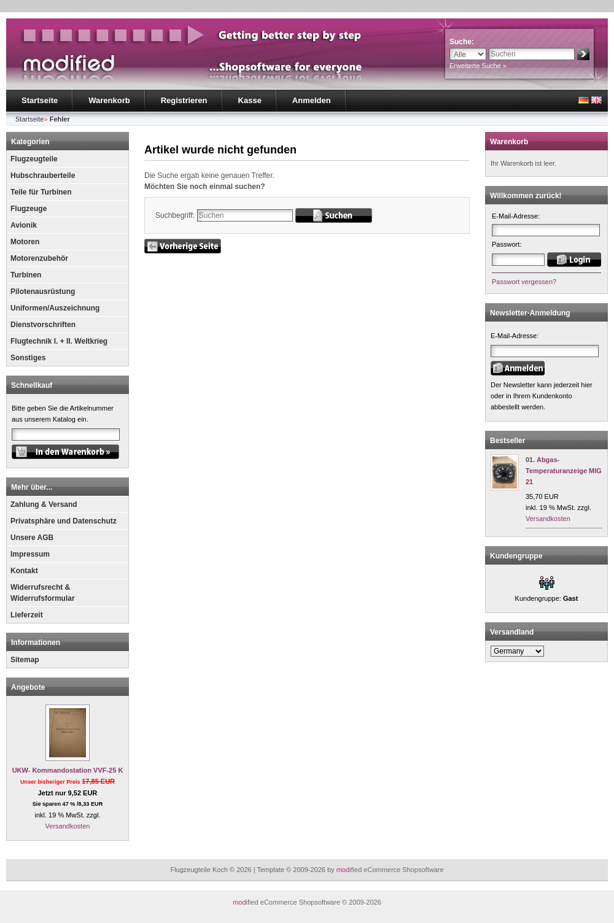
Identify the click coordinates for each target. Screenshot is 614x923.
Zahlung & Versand (43, 504)
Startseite (39, 100)
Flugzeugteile (34, 159)
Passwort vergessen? (524, 281)
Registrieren (184, 100)
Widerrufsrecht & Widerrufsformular (42, 593)
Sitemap (24, 659)
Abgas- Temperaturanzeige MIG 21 (564, 470)
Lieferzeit (26, 615)
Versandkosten (67, 826)
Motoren (24, 242)
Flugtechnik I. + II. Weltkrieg (58, 341)
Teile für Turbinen (41, 192)
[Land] (517, 651)
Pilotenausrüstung (42, 291)
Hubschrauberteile (42, 175)
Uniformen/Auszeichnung (54, 308)
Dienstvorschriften (43, 324)
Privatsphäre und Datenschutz (63, 521)
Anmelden (311, 100)
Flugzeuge (28, 208)
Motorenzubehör (39, 258)
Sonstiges (27, 357)
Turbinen (25, 275)
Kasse (250, 100)
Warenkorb (109, 100)
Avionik (23, 225)
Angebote (28, 687)
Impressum (30, 554)
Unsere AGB (31, 537)
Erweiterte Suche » (478, 65)
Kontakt (24, 570)
